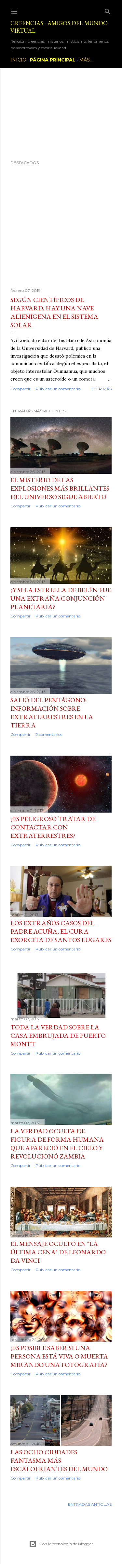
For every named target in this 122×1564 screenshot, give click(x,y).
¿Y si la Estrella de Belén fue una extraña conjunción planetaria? (60, 598)
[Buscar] (108, 10)
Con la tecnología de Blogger (61, 1544)
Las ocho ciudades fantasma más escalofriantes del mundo (59, 1460)
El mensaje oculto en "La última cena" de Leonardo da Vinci (58, 1252)
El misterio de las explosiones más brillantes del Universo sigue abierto (59, 488)
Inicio (18, 60)
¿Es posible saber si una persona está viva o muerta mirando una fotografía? (59, 1356)
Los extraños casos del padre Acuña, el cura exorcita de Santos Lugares (60, 931)
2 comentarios (48, 734)
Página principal (52, 60)
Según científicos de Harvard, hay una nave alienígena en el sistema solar (54, 312)
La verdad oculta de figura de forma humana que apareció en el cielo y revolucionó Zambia (57, 1143)
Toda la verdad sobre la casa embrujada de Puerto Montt (58, 1035)
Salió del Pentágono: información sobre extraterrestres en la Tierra (51, 712)
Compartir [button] (20, 388)
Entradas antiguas (90, 1504)
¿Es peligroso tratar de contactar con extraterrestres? (52, 827)
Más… (86, 60)
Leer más (101, 388)
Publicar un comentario (57, 388)
